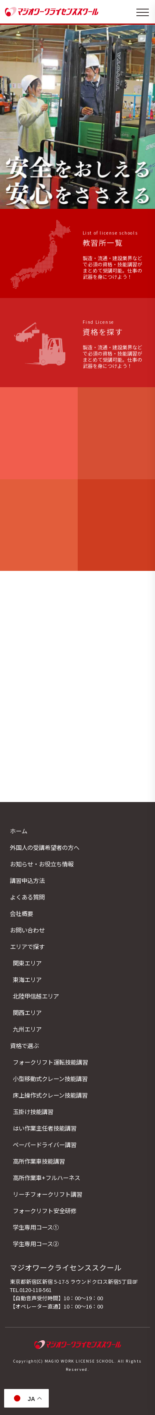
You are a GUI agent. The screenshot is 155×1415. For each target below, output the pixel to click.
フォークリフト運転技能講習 (50, 1062)
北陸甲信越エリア (36, 995)
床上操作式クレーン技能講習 (50, 1095)
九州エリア (27, 1029)
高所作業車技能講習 (39, 1161)
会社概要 (21, 913)
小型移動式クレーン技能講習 (50, 1078)
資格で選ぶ (24, 1045)
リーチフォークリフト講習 (47, 1194)
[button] (74, 199)
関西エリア (27, 1012)
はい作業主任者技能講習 (44, 1128)
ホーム (18, 830)
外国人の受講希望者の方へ (44, 847)
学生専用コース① (36, 1227)
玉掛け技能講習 (33, 1111)
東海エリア (27, 979)
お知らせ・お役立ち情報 (42, 863)
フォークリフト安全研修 (44, 1210)
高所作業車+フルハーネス (46, 1177)
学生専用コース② (36, 1243)
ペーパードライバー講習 (44, 1144)
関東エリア (27, 962)
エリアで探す (27, 946)
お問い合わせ (27, 929)
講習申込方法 (27, 880)
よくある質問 (27, 896)
